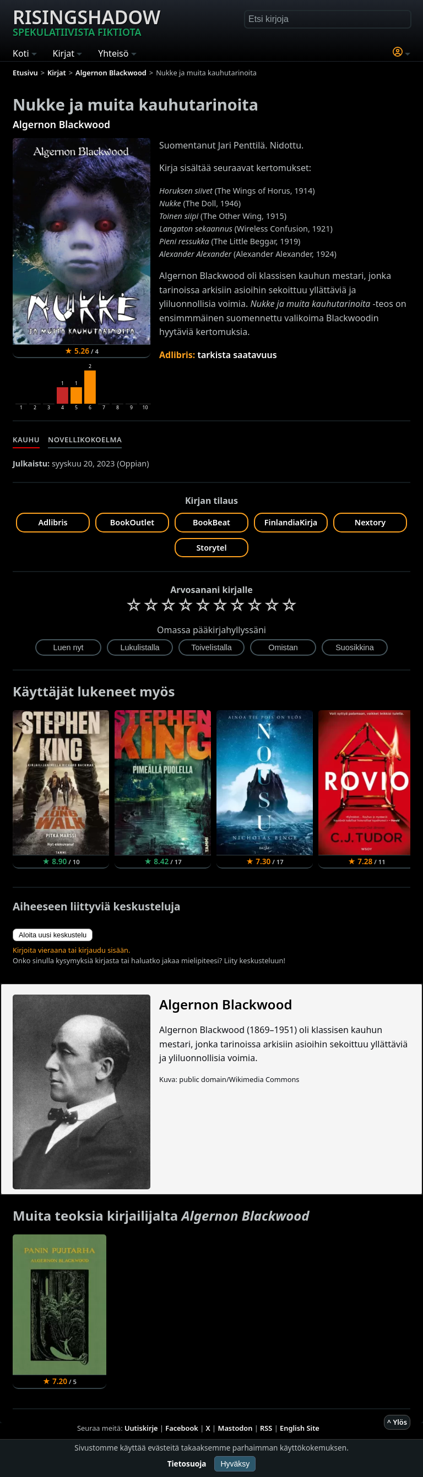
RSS (266, 1428)
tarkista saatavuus (237, 355)
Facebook (181, 1428)
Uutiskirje (141, 1428)
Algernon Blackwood (61, 124)
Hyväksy (235, 1463)
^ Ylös (397, 1422)
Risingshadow (86, 21)
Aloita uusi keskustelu (52, 935)
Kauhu (26, 439)
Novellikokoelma (85, 439)
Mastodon (235, 1428)
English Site (299, 1428)
